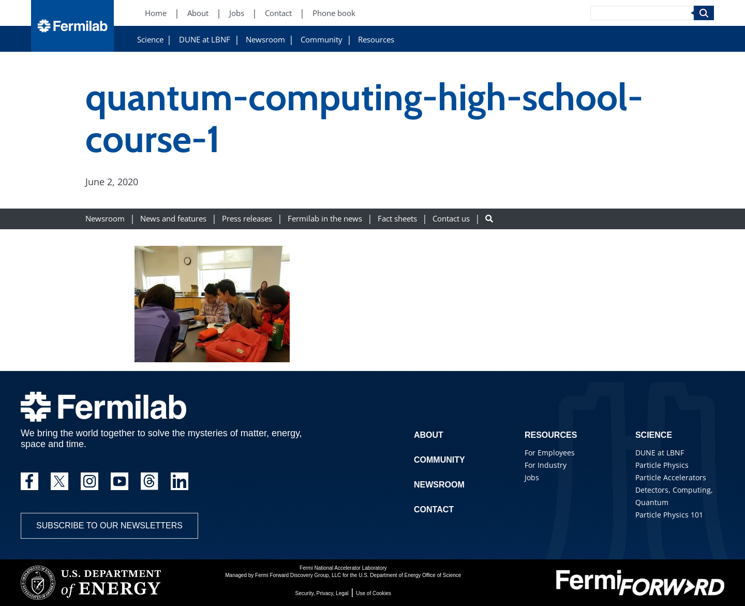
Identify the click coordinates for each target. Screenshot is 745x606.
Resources (376, 39)
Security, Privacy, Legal (322, 593)
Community (321, 39)
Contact (434, 509)
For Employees (550, 452)
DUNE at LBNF (204, 39)
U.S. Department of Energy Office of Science (410, 575)
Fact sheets (397, 219)
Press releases (247, 219)
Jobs (532, 477)
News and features (173, 219)
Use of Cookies (373, 593)
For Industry (546, 465)
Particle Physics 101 (669, 515)
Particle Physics (662, 465)
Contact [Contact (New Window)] (278, 13)
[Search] (642, 13)
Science (150, 39)
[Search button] (489, 219)
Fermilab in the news (325, 219)
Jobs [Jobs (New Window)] (236, 13)
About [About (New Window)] (197, 13)
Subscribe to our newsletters (109, 525)
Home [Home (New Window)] (156, 13)
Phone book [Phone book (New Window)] (333, 13)
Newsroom (265, 39)
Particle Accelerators (670, 477)
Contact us (451, 219)
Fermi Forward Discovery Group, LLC (298, 575)
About (428, 435)
